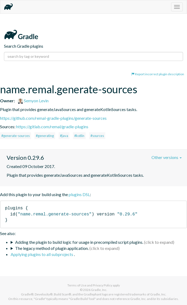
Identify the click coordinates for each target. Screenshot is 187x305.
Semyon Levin (33, 100)
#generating (45, 136)
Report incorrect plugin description (157, 74)
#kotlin (79, 136)
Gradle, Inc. (99, 290)
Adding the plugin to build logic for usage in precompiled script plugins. (79, 242)
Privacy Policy (102, 285)
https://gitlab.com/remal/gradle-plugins (52, 126)
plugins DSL (79, 194)
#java (64, 136)
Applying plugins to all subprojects (42, 254)
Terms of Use (76, 285)
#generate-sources (15, 136)
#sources (97, 136)
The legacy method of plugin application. (52, 248)
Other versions (166, 157)
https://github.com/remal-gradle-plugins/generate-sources (53, 118)
